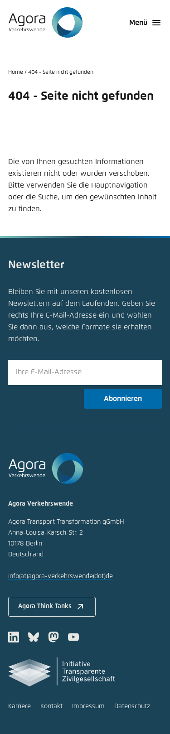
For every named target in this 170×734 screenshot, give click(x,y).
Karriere (19, 706)
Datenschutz (132, 706)
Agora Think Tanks (52, 606)
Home (15, 72)
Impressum (88, 706)
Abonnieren (123, 398)
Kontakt (51, 706)
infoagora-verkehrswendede (60, 576)
